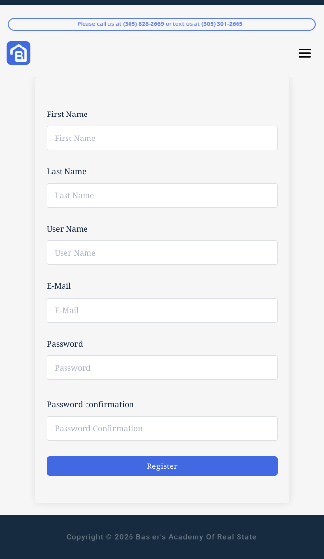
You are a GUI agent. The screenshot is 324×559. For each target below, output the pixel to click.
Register (162, 466)
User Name (67, 228)
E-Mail (59, 285)
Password (65, 343)
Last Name (66, 171)
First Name (67, 114)
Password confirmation (90, 404)
